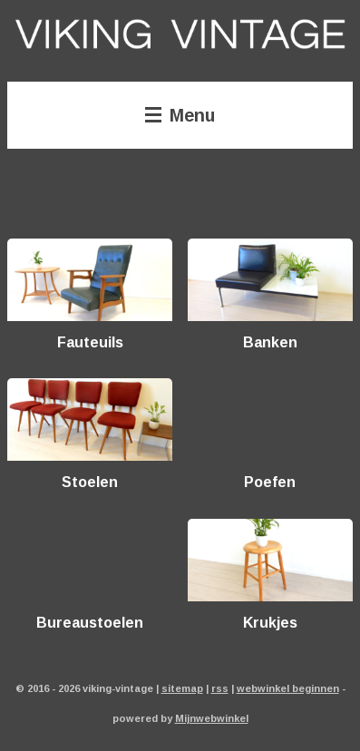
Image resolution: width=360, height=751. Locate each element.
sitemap (182, 687)
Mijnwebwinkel (211, 717)
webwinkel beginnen (288, 687)
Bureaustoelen (89, 622)
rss (220, 687)
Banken (270, 342)
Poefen (270, 481)
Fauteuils (90, 342)
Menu (180, 115)
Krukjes (270, 622)
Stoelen (90, 481)
